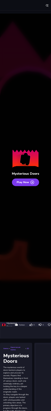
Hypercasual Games (15, 348)
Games (6, 348)
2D (28, 348)
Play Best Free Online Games (11, 5)
